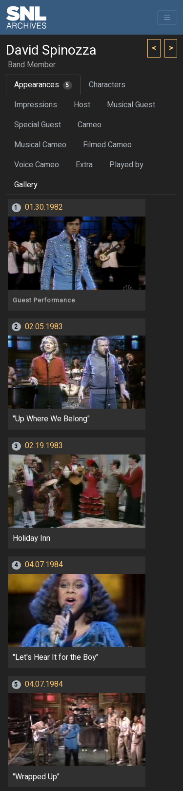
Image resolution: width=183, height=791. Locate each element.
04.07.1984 (44, 565)
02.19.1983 (44, 446)
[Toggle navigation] (167, 17)
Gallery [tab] (26, 185)
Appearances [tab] (43, 85)
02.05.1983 (44, 327)
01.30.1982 (44, 207)
